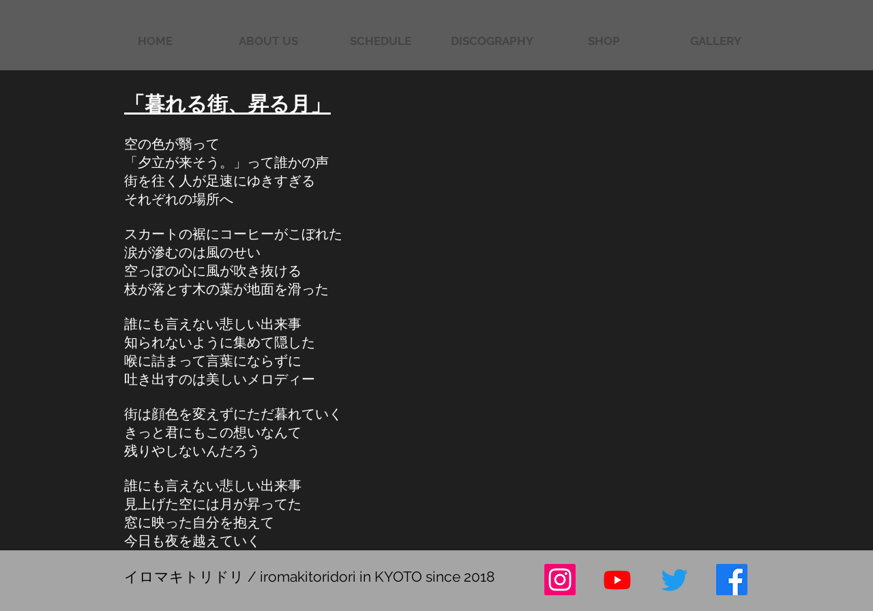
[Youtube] (617, 579)
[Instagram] (560, 579)
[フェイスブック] (732, 579)
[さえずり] (674, 579)
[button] (715, 41)
